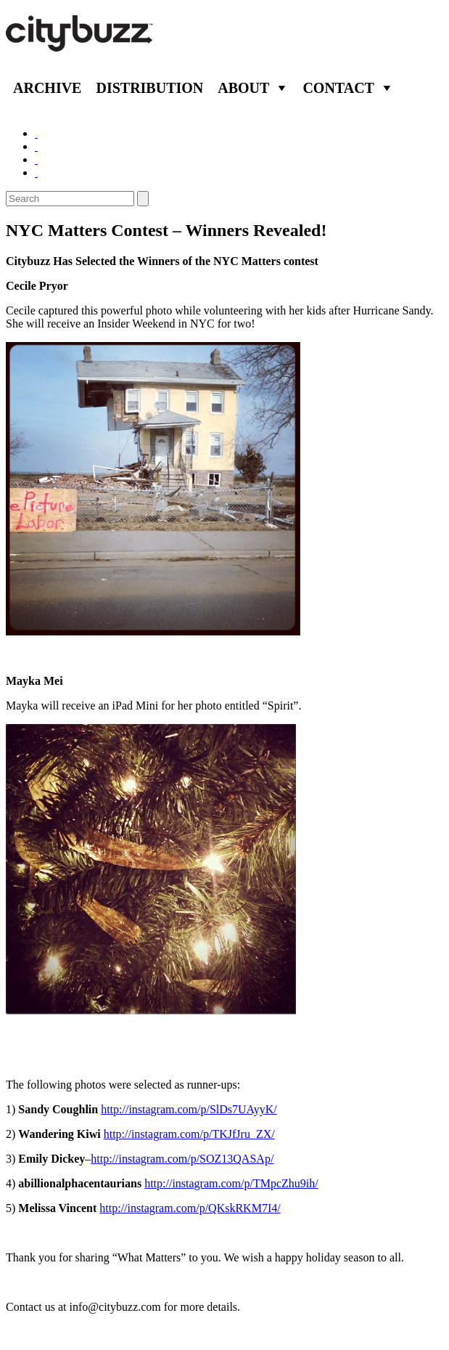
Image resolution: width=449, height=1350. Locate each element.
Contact (338, 88)
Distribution (149, 88)
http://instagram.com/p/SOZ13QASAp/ (182, 1158)
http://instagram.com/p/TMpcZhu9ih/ (231, 1183)
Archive (47, 88)
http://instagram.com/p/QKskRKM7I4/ (189, 1208)
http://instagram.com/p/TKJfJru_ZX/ (189, 1134)
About (243, 88)
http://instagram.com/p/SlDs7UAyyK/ (189, 1109)
